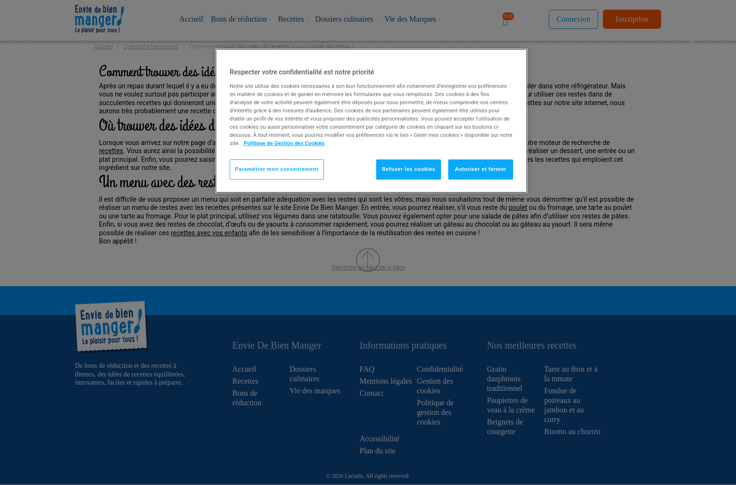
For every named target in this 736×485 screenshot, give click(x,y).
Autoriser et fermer (481, 169)
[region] (371, 120)
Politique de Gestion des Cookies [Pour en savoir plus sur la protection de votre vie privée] (284, 143)
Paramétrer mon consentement (277, 169)
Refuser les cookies (408, 169)
